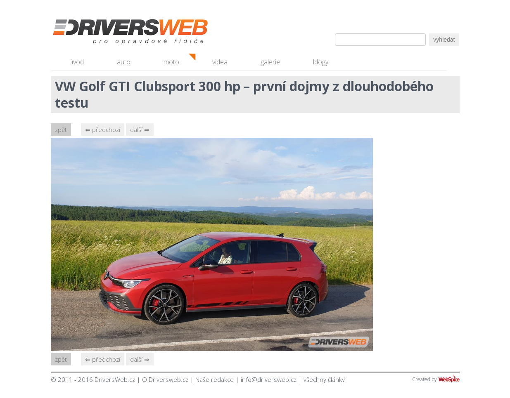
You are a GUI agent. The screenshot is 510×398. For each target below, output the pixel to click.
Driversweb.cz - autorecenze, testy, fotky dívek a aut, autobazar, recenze (113, 32)
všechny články (324, 379)
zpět (61, 129)
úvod (76, 61)
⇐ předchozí (102, 129)
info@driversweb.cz (269, 379)
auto (123, 61)
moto (171, 61)
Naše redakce (214, 379)
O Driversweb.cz (165, 379)
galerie (270, 61)
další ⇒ (139, 129)
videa (220, 61)
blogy (320, 61)
